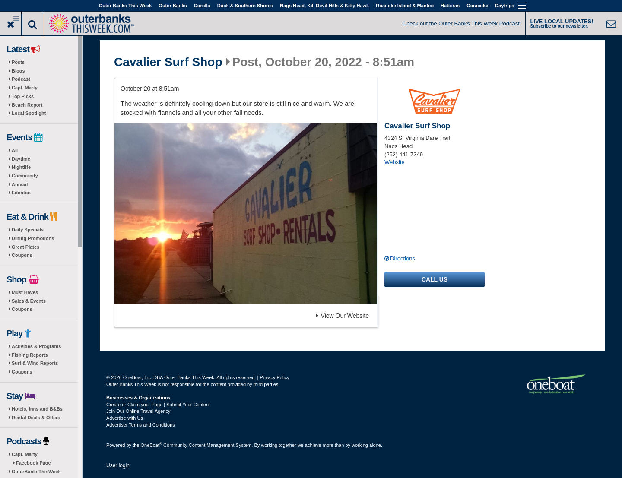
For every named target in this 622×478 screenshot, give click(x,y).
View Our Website (342, 315)
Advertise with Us (124, 418)
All (15, 150)
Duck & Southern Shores (245, 5)
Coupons (22, 255)
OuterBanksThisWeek (36, 471)
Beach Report (27, 105)
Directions (402, 258)
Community (25, 175)
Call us (434, 279)
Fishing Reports (30, 355)
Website (394, 162)
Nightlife (21, 167)
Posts (18, 62)
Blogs (18, 70)
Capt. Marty (25, 87)
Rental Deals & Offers (36, 417)
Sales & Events (29, 301)
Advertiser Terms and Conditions (140, 424)
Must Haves (25, 292)
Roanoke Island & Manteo (405, 5)
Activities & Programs (36, 346)
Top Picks (23, 96)
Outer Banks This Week (125, 5)
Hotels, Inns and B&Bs (37, 409)
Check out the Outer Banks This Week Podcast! (462, 23)
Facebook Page (33, 462)
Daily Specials (28, 229)
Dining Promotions (33, 238)
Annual (20, 184)
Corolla (202, 5)
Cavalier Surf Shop (168, 62)
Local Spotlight (29, 113)
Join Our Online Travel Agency (138, 411)
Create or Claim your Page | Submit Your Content (158, 404)
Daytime (21, 158)
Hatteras (450, 5)
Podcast (21, 79)
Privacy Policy (274, 377)
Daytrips (504, 5)
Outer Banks (173, 5)
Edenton (21, 192)
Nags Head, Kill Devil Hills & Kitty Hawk (324, 5)
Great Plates (25, 247)
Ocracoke (477, 5)
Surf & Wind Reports (35, 363)
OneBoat (151, 445)
